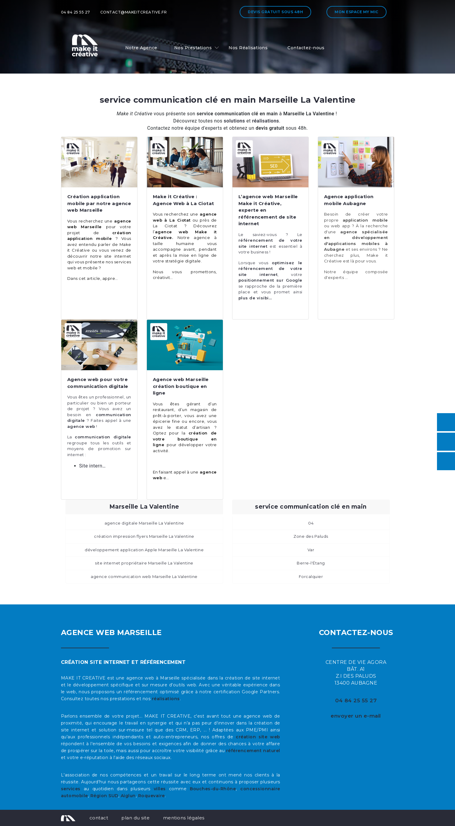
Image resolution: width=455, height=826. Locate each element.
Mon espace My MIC (356, 12)
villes (160, 788)
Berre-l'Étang (311, 563)
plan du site (135, 818)
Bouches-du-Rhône (213, 788)
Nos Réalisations (248, 47)
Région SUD (104, 795)
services (70, 788)
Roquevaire (151, 795)
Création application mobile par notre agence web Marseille (99, 203)
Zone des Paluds (310, 536)
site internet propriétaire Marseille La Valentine (144, 563)
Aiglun (128, 795)
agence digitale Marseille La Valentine (144, 523)
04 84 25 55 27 (75, 12)
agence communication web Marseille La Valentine (144, 576)
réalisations (166, 698)
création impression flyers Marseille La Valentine (144, 536)
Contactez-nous (305, 47)
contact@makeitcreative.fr (133, 12)
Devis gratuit (275, 12)
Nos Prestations (193, 47)
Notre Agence (141, 47)
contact (98, 818)
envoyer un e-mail (356, 716)
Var (311, 549)
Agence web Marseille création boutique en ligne (181, 386)
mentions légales (184, 818)
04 (311, 523)
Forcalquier (311, 576)
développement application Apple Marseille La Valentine (144, 549)
